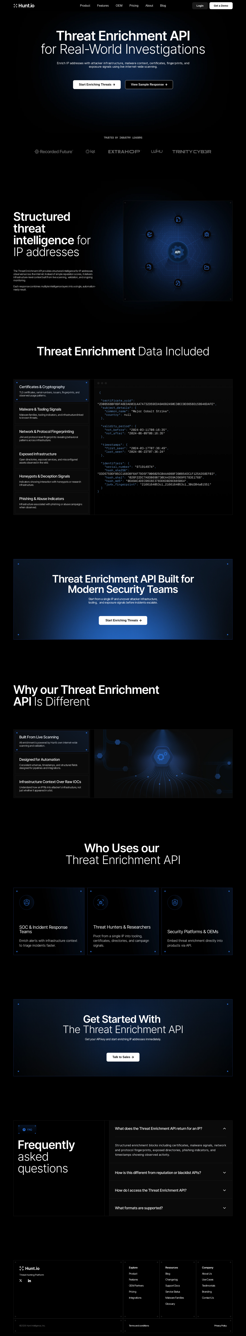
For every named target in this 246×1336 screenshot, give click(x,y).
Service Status (172, 1291)
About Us (207, 1273)
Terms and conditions (139, 1325)
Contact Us (208, 1297)
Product (133, 1273)
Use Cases (207, 1279)
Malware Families (174, 1297)
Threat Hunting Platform (31, 1274)
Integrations (135, 1297)
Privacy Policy (220, 1325)
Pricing (132, 1291)
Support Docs (172, 1285)
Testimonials (208, 1285)
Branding (207, 1291)
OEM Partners (136, 1285)
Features (133, 1279)
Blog (167, 1273)
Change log (171, 1279)
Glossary (170, 1303)
